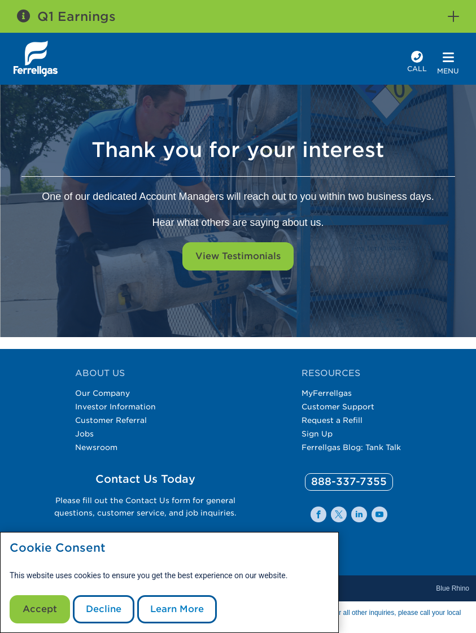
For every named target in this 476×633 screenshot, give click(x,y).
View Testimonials (238, 256)
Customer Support (338, 406)
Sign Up (317, 433)
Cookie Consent (58, 548)
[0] (349, 482)
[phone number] (417, 63)
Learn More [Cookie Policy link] (177, 609)
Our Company (102, 393)
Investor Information (115, 406)
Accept (40, 609)
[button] (453, 16)
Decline (103, 609)
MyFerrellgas (327, 393)
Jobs (84, 433)
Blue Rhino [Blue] (452, 588)
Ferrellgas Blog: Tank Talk (351, 447)
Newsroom (96, 447)
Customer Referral (111, 420)
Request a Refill (332, 420)
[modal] (169, 582)
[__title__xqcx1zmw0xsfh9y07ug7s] (36, 59)
